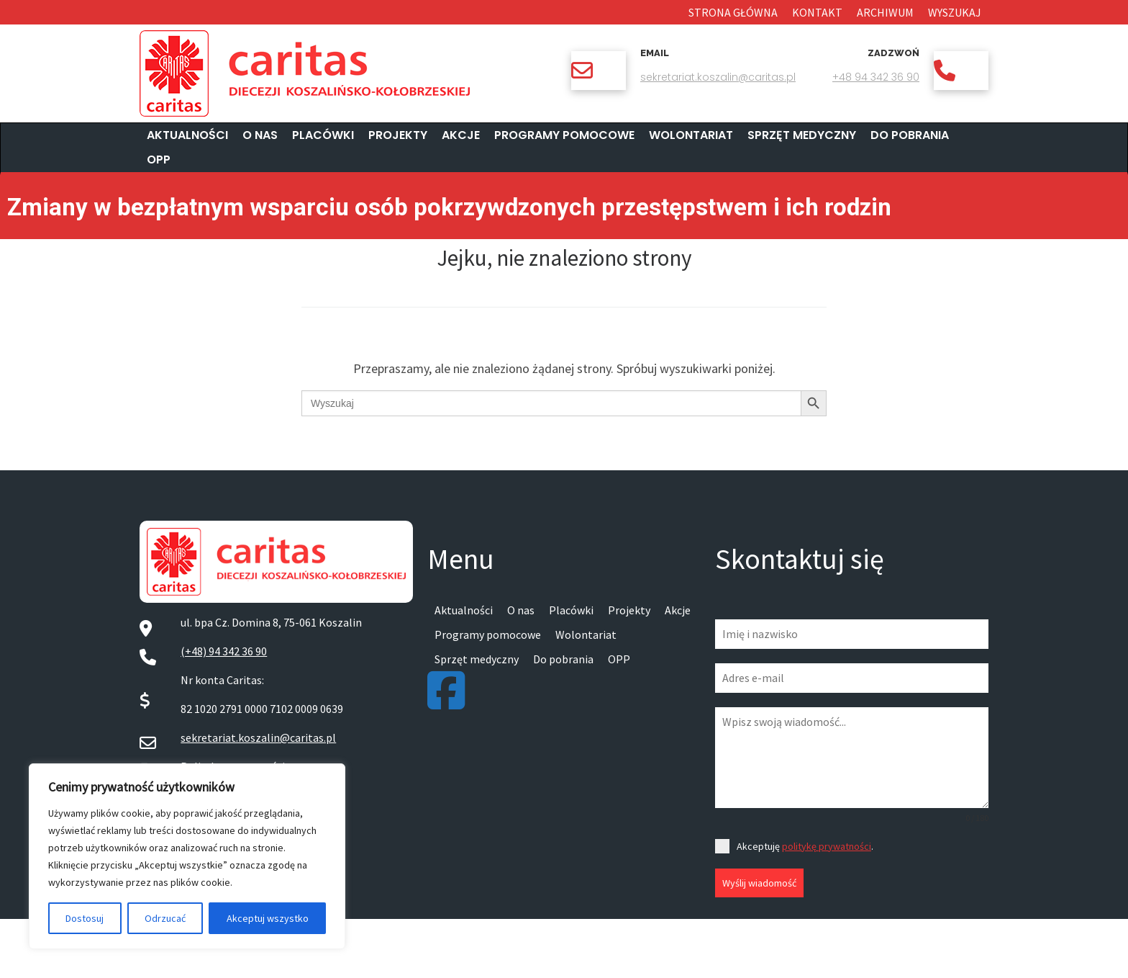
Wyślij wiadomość (759, 882)
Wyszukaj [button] (954, 12)
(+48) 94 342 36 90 (224, 651)
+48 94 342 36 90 (875, 77)
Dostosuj (84, 918)
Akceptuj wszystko (268, 918)
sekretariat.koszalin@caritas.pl (718, 77)
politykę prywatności (826, 846)
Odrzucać (165, 918)
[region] (187, 856)
